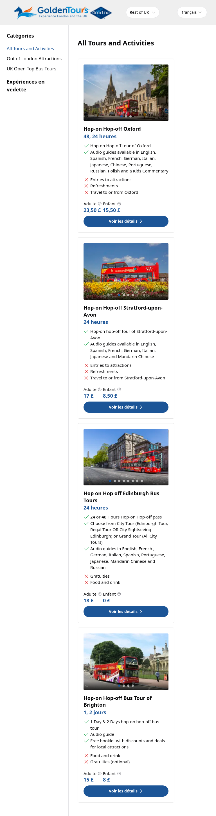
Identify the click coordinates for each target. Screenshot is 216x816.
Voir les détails (126, 221)
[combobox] (192, 12)
